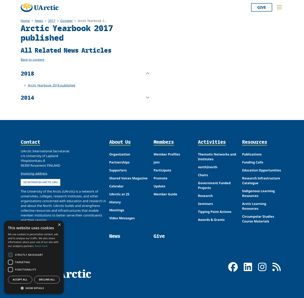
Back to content (32, 59)
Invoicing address (34, 173)
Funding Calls (252, 162)
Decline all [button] (47, 279)
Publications (252, 154)
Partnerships (119, 162)
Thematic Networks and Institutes (217, 156)
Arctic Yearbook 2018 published (51, 85)
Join (157, 162)
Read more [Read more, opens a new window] (41, 246)
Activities (212, 142)
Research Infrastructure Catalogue (261, 180)
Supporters (118, 170)
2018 (27, 73)
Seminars (205, 204)
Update (159, 186)
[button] (34, 288)
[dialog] (34, 257)
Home (25, 21)
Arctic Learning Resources (254, 206)
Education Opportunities (261, 170)
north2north (207, 167)
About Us (120, 142)
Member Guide (165, 194)
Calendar (116, 186)
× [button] (59, 224)
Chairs (203, 175)
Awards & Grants (211, 219)
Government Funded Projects (214, 185)
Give (261, 7)
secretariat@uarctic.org (40, 182)
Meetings (116, 210)
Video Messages (122, 218)
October (66, 21)
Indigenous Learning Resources (258, 193)
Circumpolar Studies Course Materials (258, 218)
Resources (254, 142)
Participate (162, 170)
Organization (119, 154)
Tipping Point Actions (214, 211)
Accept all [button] (20, 279)
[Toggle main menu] (279, 7)
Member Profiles (167, 154)
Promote (161, 178)
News (39, 21)
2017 (51, 21)
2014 (27, 97)
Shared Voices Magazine (128, 178)
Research (205, 196)
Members (164, 142)
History (115, 202)
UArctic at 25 (119, 194)
